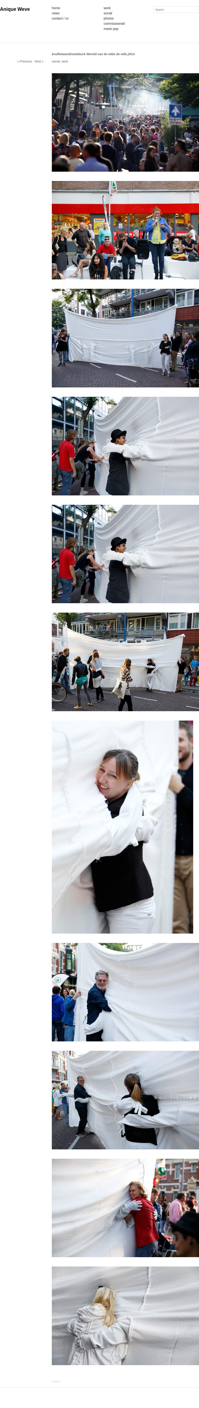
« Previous (24, 61)
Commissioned (114, 23)
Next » (39, 61)
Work (107, 8)
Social (108, 13)
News (55, 13)
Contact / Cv (60, 18)
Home (56, 8)
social (56, 61)
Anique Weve (15, 9)
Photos (109, 18)
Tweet (56, 1381)
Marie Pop (111, 29)
